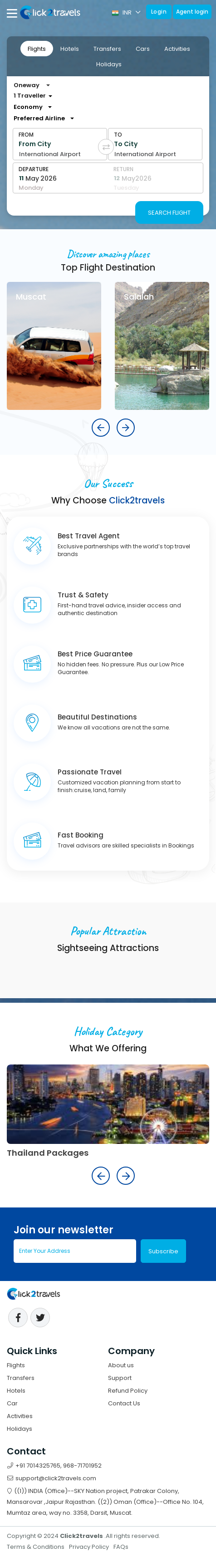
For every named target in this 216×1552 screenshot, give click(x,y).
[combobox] (41, 118)
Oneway (26, 85)
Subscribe (163, 1251)
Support (120, 1378)
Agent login (192, 11)
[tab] (36, 48)
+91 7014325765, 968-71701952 (54, 1465)
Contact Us (124, 1403)
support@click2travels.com (51, 1478)
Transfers (107, 48)
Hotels (69, 48)
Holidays (109, 64)
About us (121, 1365)
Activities (177, 48)
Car (12, 1403)
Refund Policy (127, 1390)
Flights (37, 48)
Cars (143, 48)
